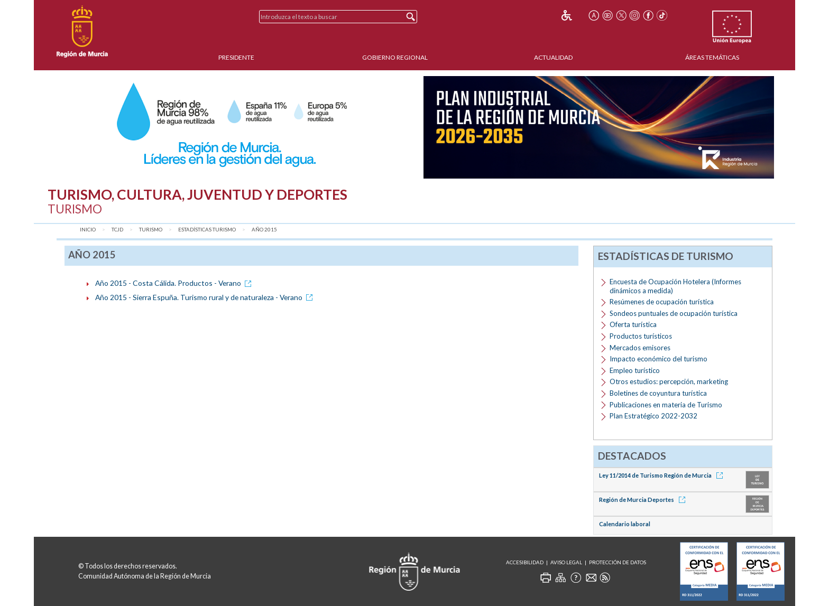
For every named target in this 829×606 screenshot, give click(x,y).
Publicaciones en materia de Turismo (666, 404)
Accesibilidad (525, 562)
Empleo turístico (635, 370)
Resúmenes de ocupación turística (662, 301)
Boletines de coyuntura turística (658, 393)
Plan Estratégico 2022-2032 (653, 416)
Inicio (88, 229)
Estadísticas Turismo (207, 229)
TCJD (117, 229)
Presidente (236, 57)
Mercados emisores (640, 347)
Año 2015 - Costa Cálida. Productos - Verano (175, 282)
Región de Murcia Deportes (644, 499)
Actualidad (553, 57)
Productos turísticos (641, 336)
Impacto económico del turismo (658, 359)
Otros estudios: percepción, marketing (669, 381)
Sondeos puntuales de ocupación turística (674, 313)
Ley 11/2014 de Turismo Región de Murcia (662, 475)
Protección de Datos (617, 562)
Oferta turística (633, 324)
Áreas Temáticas (712, 57)
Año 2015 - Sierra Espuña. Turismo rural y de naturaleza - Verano (205, 297)
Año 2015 (264, 229)
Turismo (150, 229)
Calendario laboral (624, 523)
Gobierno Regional (395, 57)
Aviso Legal (566, 562)
